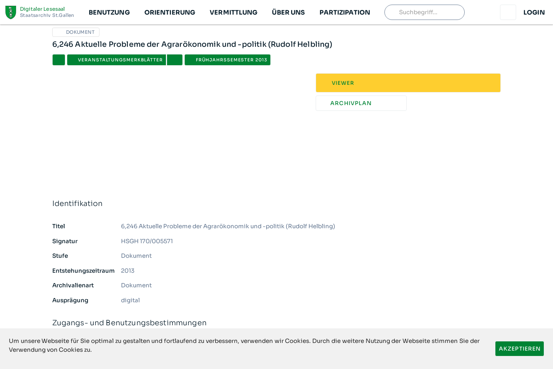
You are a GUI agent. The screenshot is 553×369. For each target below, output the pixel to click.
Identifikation (276, 204)
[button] (109, 12)
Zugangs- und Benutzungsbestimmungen (276, 323)
